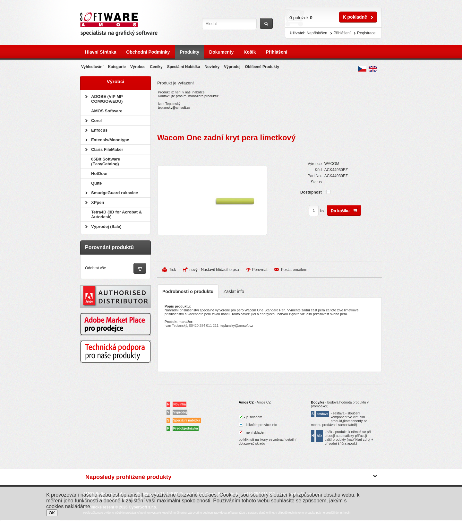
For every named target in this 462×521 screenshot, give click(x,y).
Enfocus (99, 130)
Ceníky (156, 67)
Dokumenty (221, 52)
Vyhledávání (92, 67)
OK (52, 512)
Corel (96, 120)
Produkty (189, 52)
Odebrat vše (95, 268)
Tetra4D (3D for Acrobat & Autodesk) (116, 214)
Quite (96, 183)
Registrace (366, 33)
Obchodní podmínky (148, 52)
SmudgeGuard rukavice (114, 192)
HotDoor (99, 173)
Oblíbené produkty (262, 67)
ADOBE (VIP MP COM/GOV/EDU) (107, 99)
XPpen (97, 202)
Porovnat (260, 269)
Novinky (211, 67)
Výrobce (137, 67)
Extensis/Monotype (110, 139)
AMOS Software (107, 111)
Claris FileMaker (107, 149)
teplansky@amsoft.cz (174, 107)
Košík (250, 52)
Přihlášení (276, 52)
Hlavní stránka (100, 52)
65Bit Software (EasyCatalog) (105, 161)
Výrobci (115, 81)
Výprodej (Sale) (106, 226)
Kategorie (117, 67)
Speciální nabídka (183, 67)
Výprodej (232, 67)
